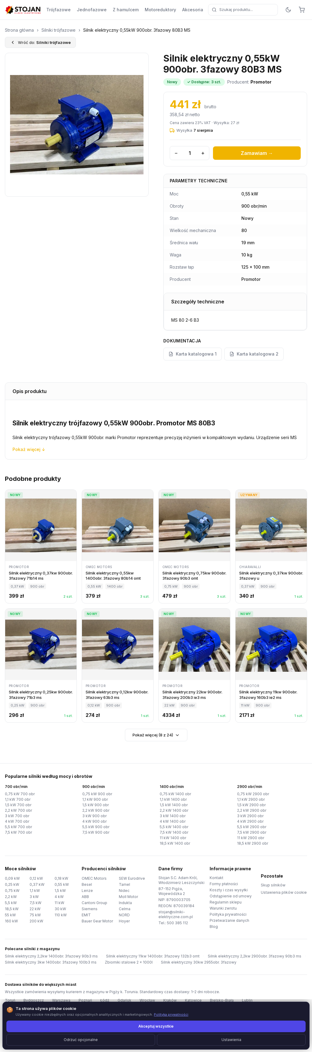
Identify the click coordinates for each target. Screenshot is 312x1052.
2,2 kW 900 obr (95, 810)
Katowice (185, 1000)
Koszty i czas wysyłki (227, 890)
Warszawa (58, 1000)
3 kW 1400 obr (172, 816)
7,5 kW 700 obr (17, 832)
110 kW (61, 915)
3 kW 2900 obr (249, 816)
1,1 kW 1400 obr (173, 799)
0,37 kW (36, 884)
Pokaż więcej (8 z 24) (156, 735)
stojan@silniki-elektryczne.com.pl (174, 914)
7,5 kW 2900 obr (251, 832)
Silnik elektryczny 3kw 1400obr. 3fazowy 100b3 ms (47, 962)
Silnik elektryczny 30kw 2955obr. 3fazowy (187, 962)
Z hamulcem (119, 10)
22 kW (35, 908)
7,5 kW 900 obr (95, 832)
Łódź (100, 1000)
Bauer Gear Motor (97, 921)
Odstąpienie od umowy (229, 896)
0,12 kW (36, 878)
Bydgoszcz (32, 1000)
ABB (85, 896)
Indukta (125, 902)
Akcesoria (185, 10)
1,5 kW (60, 890)
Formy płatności (223, 884)
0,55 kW (61, 884)
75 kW (35, 915)
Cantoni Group (94, 902)
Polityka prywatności (227, 914)
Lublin (236, 1000)
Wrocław (140, 1000)
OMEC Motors (93, 878)
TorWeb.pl (196, 1039)
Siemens (89, 908)
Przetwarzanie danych (228, 920)
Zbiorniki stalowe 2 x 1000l (121, 962)
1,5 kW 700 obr (17, 805)
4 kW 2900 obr (249, 821)
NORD (124, 915)
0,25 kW (12, 884)
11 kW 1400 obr (173, 838)
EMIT (86, 915)
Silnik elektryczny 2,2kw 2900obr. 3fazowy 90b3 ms (240, 956)
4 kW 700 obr (16, 821)
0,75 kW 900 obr (96, 794)
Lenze (87, 890)
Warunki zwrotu (223, 908)
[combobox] (239, 10)
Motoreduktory (153, 10)
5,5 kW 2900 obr (251, 827)
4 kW (59, 896)
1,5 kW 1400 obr (173, 805)
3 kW (34, 896)
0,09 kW (12, 878)
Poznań (81, 1000)
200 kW (36, 921)
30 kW (60, 908)
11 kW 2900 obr (250, 838)
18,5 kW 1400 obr (175, 843)
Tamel (124, 884)
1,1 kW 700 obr (17, 799)
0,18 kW (61, 878)
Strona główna (19, 30)
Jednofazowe (87, 10)
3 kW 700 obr (16, 816)
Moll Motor (128, 896)
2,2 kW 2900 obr (251, 810)
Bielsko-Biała (212, 1000)
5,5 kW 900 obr (95, 827)
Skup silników (272, 885)
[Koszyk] (301, 9)
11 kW (60, 902)
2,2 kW (10, 896)
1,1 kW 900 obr (95, 799)
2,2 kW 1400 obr (173, 810)
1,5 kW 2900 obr (251, 805)
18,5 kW (12, 908)
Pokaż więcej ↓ (27, 449)
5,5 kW (10, 902)
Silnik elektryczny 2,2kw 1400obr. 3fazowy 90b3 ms (48, 956)
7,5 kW (35, 902)
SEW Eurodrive (131, 878)
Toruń (10, 1000)
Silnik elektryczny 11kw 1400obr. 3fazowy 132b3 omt (144, 956)
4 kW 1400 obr (172, 821)
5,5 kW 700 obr (17, 827)
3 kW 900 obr (93, 816)
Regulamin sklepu (225, 902)
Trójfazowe (57, 10)
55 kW (10, 915)
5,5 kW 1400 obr (173, 827)
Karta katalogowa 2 (251, 354)
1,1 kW (35, 890)
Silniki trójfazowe (58, 30)
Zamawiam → (257, 153)
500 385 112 (176, 922)
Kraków (163, 1000)
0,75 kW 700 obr (19, 794)
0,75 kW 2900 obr (252, 794)
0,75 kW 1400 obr (175, 794)
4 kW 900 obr (93, 821)
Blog (214, 926)
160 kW (11, 921)
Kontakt (216, 877)
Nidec (124, 890)
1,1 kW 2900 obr (251, 799)
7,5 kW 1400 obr (173, 832)
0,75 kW (12, 890)
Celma (124, 908)
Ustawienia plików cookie (282, 892)
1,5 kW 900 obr (95, 805)
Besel (86, 884)
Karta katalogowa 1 (191, 354)
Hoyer (124, 921)
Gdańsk (118, 1000)
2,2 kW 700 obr (17, 810)
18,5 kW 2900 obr (252, 843)
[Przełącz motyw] (288, 9)
